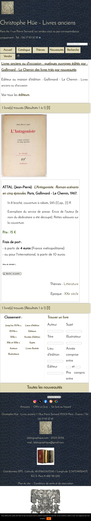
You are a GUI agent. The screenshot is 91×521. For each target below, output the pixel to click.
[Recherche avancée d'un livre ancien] (54, 397)
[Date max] (77, 367)
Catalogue (24, 50)
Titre (50, 337)
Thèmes (55, 284)
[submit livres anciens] (89, 44)
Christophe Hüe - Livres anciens (37, 23)
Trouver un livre (58, 317)
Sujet (69, 324)
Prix (68, 372)
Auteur (52, 324)
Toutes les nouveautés (44, 388)
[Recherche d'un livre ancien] (77, 44)
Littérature (71, 284)
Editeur (52, 366)
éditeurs (23, 95)
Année (70, 348)
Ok (48, 518)
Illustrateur (73, 337)
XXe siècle (71, 294)
